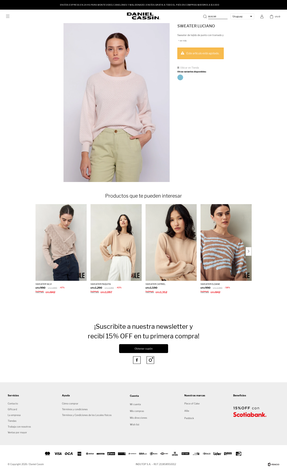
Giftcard (12, 409)
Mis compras (137, 411)
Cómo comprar (70, 403)
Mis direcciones (138, 417)
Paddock (189, 418)
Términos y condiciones (75, 409)
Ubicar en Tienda (189, 67)
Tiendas (12, 420)
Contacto (13, 403)
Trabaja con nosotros (19, 426)
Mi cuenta (135, 404)
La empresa (14, 415)
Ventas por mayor (17, 432)
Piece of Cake (192, 403)
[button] (215, 16)
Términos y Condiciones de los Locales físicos (87, 415)
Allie (186, 410)
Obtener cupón (144, 348)
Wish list (134, 424)
